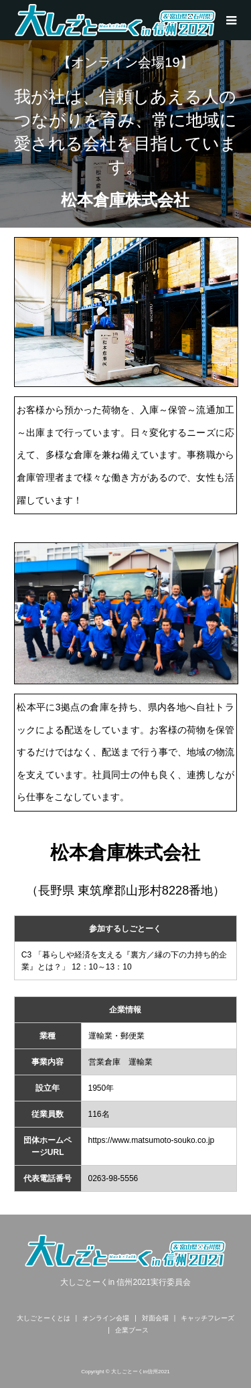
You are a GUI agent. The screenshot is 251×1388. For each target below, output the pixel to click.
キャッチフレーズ (207, 1318)
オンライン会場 (105, 1318)
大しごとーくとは (43, 1318)
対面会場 (155, 1318)
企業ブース (132, 1330)
